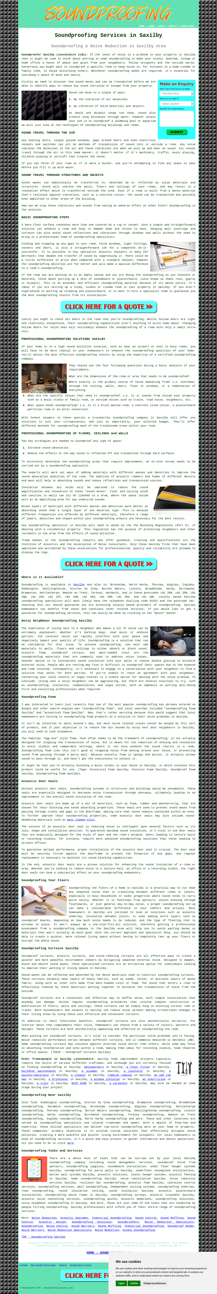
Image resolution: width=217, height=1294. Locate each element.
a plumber (90, 1071)
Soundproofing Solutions (92, 1222)
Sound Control (146, 1217)
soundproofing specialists (42, 600)
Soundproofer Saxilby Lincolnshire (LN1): (55, 54)
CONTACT (173, 26)
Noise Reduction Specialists (169, 1222)
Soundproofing (179, 205)
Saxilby (79, 584)
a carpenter (118, 1083)
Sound (73, 92)
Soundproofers (128, 1222)
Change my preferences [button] (154, 1283)
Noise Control (57, 1226)
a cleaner (78, 1075)
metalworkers (94, 1067)
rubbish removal (120, 1075)
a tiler (43, 1083)
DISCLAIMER (187, 26)
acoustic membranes (136, 1198)
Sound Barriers (82, 1226)
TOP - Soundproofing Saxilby (44, 1236)
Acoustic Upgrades (74, 1217)
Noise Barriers (33, 1230)
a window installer (105, 1079)
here (70, 1143)
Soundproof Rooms (180, 1226)
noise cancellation (136, 1178)
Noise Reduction (44, 1217)
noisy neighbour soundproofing (45, 1203)
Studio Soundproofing (139, 1230)
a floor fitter (138, 1067)
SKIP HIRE (79, 1083)
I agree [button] (121, 1283)
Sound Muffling (172, 1217)
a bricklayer (58, 1079)
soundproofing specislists (94, 237)
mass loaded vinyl (81, 819)
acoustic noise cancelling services (51, 1198)
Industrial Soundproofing (112, 1217)
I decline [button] (134, 1283)
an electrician (153, 1079)
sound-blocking (99, 857)
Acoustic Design (52, 1222)
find (33, 1102)
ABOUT (162, 26)
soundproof (102, 121)
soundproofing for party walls (88, 1170)
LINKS (151, 26)
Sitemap (24, 1265)
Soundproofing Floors (81, 1265)
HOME (141, 26)
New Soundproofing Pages (43, 1265)
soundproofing (119, 58)
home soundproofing (86, 1178)
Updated (63, 1265)
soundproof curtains (112, 1021)
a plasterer (133, 1071)
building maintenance (39, 1071)
